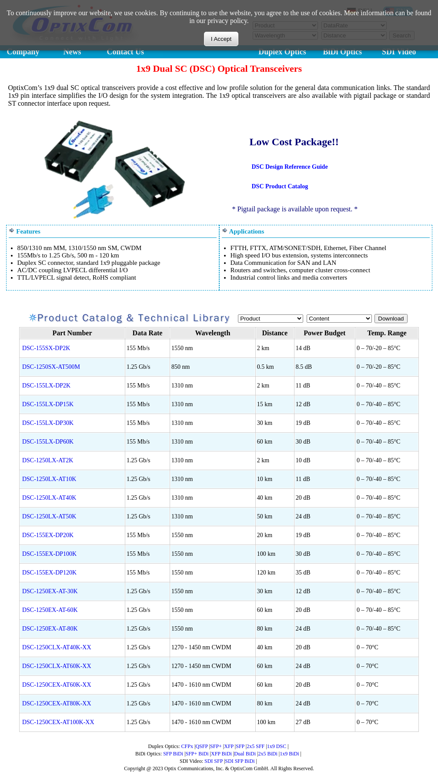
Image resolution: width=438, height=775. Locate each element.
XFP (229, 746)
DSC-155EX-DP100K (49, 554)
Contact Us (125, 51)
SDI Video (399, 51)
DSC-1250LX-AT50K (49, 516)
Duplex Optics (282, 51)
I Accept (221, 39)
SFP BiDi (173, 754)
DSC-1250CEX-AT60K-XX (56, 684)
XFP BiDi (221, 754)
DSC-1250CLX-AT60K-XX (56, 666)
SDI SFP (213, 761)
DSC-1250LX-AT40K (49, 497)
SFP (240, 746)
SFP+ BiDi (196, 754)
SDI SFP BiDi (239, 761)
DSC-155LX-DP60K (48, 441)
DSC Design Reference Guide (290, 167)
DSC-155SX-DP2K (46, 348)
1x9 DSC (276, 746)
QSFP (201, 746)
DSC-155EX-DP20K (48, 535)
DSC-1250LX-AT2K (47, 460)
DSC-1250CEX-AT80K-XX (56, 703)
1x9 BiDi (289, 754)
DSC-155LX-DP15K (48, 404)
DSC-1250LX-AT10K (49, 479)
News (72, 51)
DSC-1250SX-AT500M (51, 367)
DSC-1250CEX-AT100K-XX (58, 722)
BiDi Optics (342, 51)
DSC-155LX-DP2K (46, 385)
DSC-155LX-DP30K (48, 423)
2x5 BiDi (267, 754)
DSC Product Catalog (280, 186)
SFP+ (216, 746)
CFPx (187, 746)
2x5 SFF (255, 746)
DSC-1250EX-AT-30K (50, 591)
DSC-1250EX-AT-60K (50, 610)
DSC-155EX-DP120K (49, 572)
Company (23, 51)
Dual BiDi (245, 754)
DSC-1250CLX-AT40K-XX (56, 647)
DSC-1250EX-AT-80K (50, 628)
